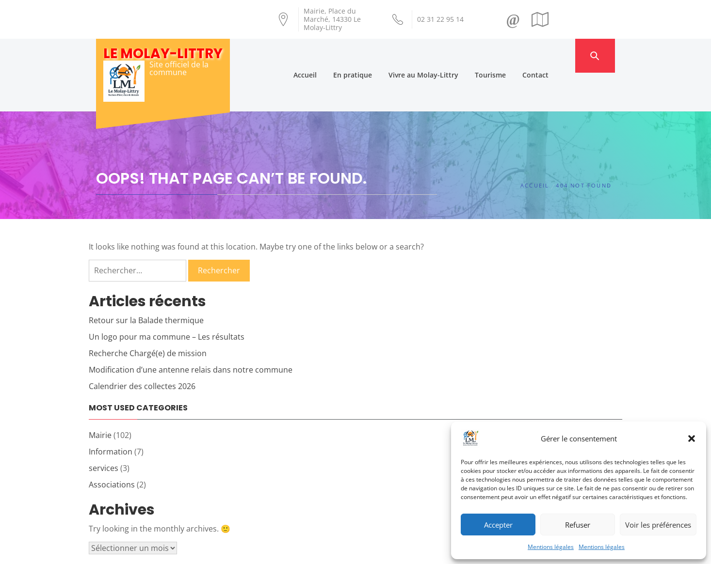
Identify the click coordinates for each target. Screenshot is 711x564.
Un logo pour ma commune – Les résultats (166, 298)
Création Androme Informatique (266, 551)
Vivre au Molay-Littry (443, 55)
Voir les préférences (658, 525)
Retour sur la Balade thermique (146, 281)
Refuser (577, 525)
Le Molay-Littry (163, 53)
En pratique (372, 55)
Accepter (498, 525)
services (103, 429)
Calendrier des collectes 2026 (142, 347)
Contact (555, 55)
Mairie (100, 396)
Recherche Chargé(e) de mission (148, 314)
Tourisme (509, 55)
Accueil (324, 55)
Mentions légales (551, 547)
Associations (112, 445)
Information (110, 412)
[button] (691, 438)
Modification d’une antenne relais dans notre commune (190, 331)
